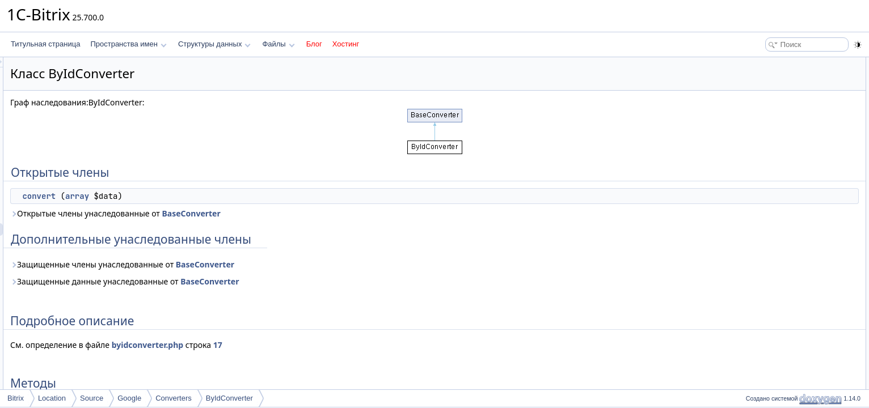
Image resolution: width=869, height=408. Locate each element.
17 (359, 344)
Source (91, 398)
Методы (755, 113)
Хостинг (345, 44)
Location (52, 398)
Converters (173, 398)
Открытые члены (769, 63)
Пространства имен (128, 44)
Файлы (278, 44)
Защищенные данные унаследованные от (266, 281)
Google (129, 398)
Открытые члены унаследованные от (257, 213)
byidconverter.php (289, 344)
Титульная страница (45, 44)
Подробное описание (776, 101)
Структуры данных (214, 44)
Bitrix (15, 398)
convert (180, 196)
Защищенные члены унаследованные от (264, 264)
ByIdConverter (229, 398)
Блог (314, 44)
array (219, 196)
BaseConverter (332, 213)
